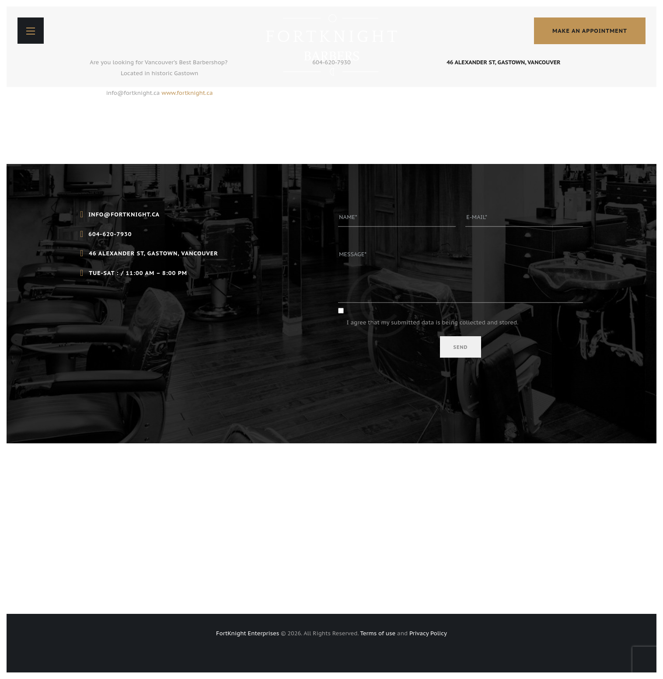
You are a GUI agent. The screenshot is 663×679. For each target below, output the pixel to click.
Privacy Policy (428, 633)
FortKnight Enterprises (247, 633)
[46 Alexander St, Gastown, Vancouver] (331, 528)
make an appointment (589, 31)
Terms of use (378, 633)
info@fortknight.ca (133, 93)
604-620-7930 (331, 62)
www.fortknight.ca (187, 93)
